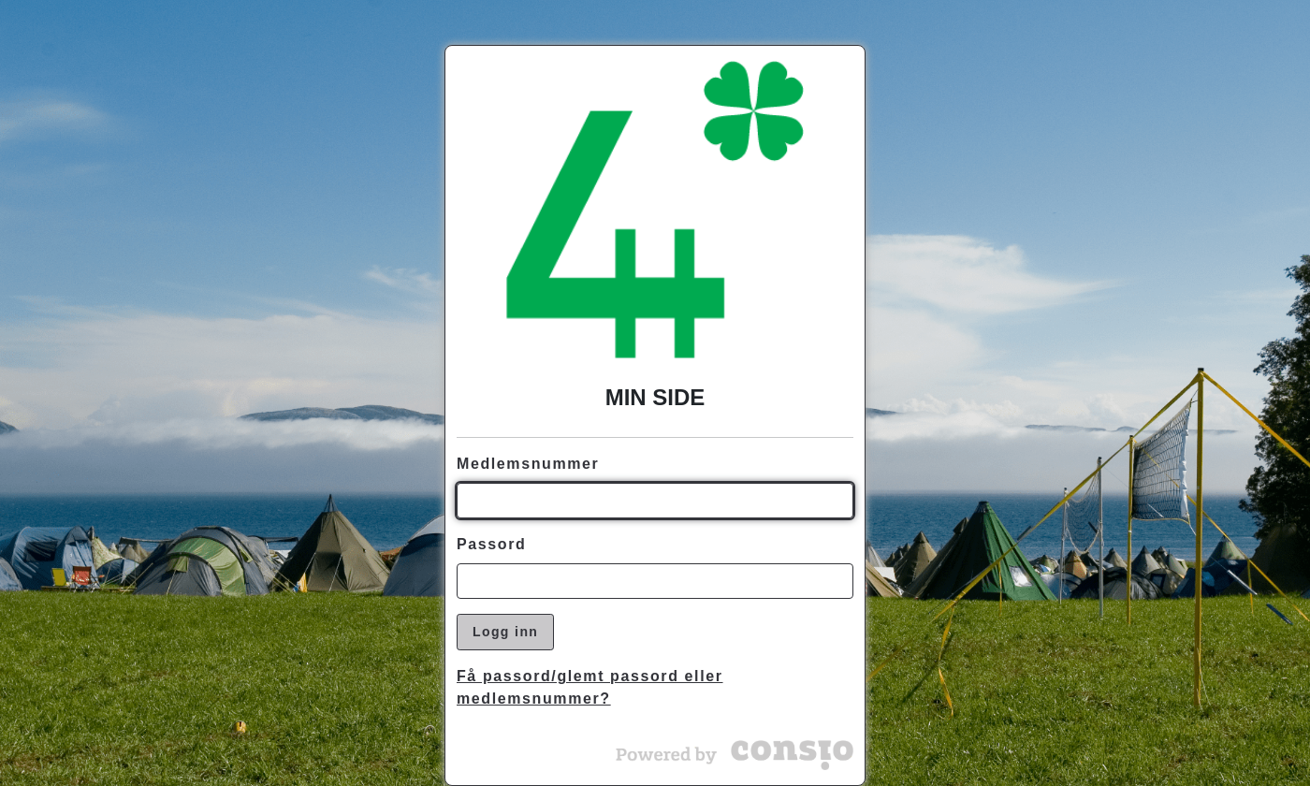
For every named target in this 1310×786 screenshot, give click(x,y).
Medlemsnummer (528, 464)
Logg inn (505, 631)
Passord (491, 544)
